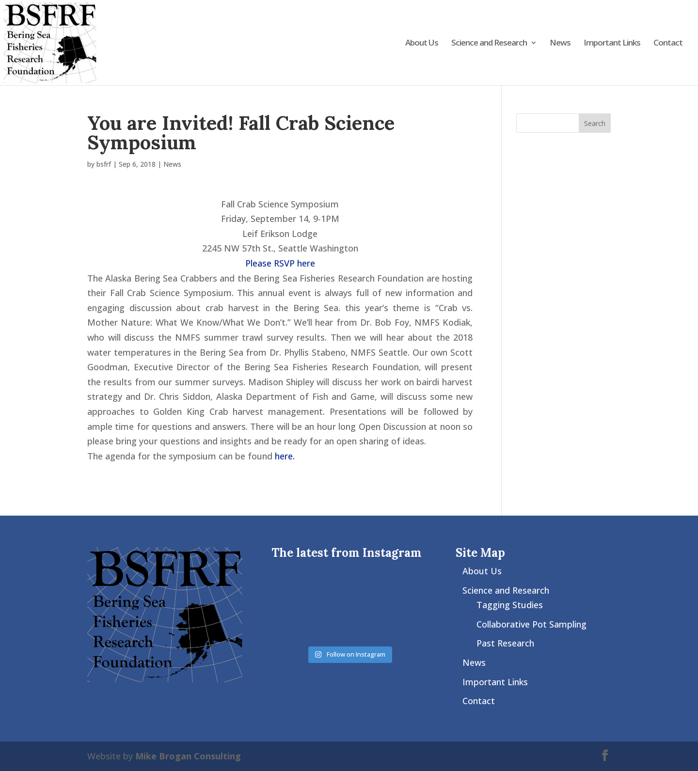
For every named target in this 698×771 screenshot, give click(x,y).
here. (285, 456)
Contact (667, 43)
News (560, 43)
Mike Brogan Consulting (188, 756)
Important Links (612, 43)
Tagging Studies (509, 605)
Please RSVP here (280, 263)
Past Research (505, 643)
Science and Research (489, 43)
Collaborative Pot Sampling (531, 624)
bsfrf (103, 164)
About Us (421, 43)
